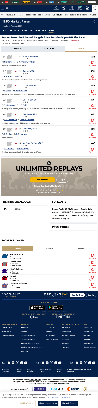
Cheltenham (7, 327)
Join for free (77, 295)
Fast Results (66, 331)
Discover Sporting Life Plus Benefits (49, 186)
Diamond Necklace (18, 283)
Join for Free (42, 180)
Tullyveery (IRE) (30, 129)
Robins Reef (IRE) (30, 56)
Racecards (66, 327)
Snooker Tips (88, 343)
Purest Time (15, 262)
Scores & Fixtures (68, 335)
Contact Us (50, 327)
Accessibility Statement (30, 343)
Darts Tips (87, 339)
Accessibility (50, 335)
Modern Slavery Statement (31, 347)
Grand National (8, 335)
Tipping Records (89, 347)
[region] (49, 400)
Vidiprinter (66, 339)
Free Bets (65, 347)
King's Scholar (16, 269)
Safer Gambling (52, 339)
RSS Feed (24, 351)
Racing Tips (87, 327)
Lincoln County (29, 100)
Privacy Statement (30, 370)
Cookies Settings (27, 403)
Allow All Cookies (69, 403)
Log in (62, 180)
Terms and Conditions (5, 370)
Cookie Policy (59, 370)
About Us (24, 327)
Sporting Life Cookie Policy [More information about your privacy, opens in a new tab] (59, 397)
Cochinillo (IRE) (29, 85)
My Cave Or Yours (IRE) (33, 143)
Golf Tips (86, 335)
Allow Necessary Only (48, 403)
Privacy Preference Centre (46, 370)
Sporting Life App (27, 339)
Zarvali (13, 276)
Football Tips (88, 331)
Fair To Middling (30, 114)
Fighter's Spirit (16, 254)
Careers (24, 331)
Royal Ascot (6, 331)
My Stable (65, 343)
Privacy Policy (19, 370)
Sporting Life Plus (28, 335)
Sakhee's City (29, 71)
